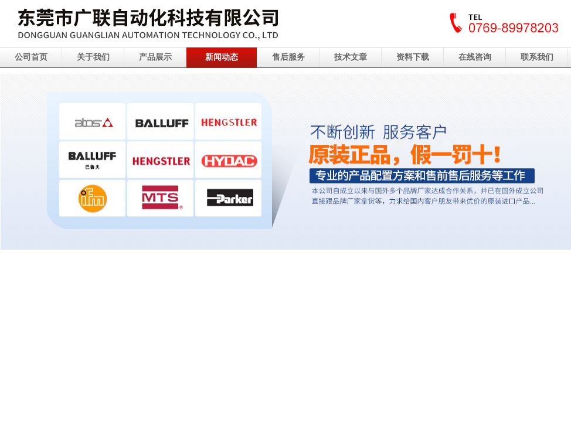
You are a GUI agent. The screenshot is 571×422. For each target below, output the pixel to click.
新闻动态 (221, 57)
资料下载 (412, 57)
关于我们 (93, 57)
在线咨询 (474, 57)
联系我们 (537, 57)
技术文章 (350, 57)
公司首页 (31, 57)
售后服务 (288, 57)
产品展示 (155, 57)
